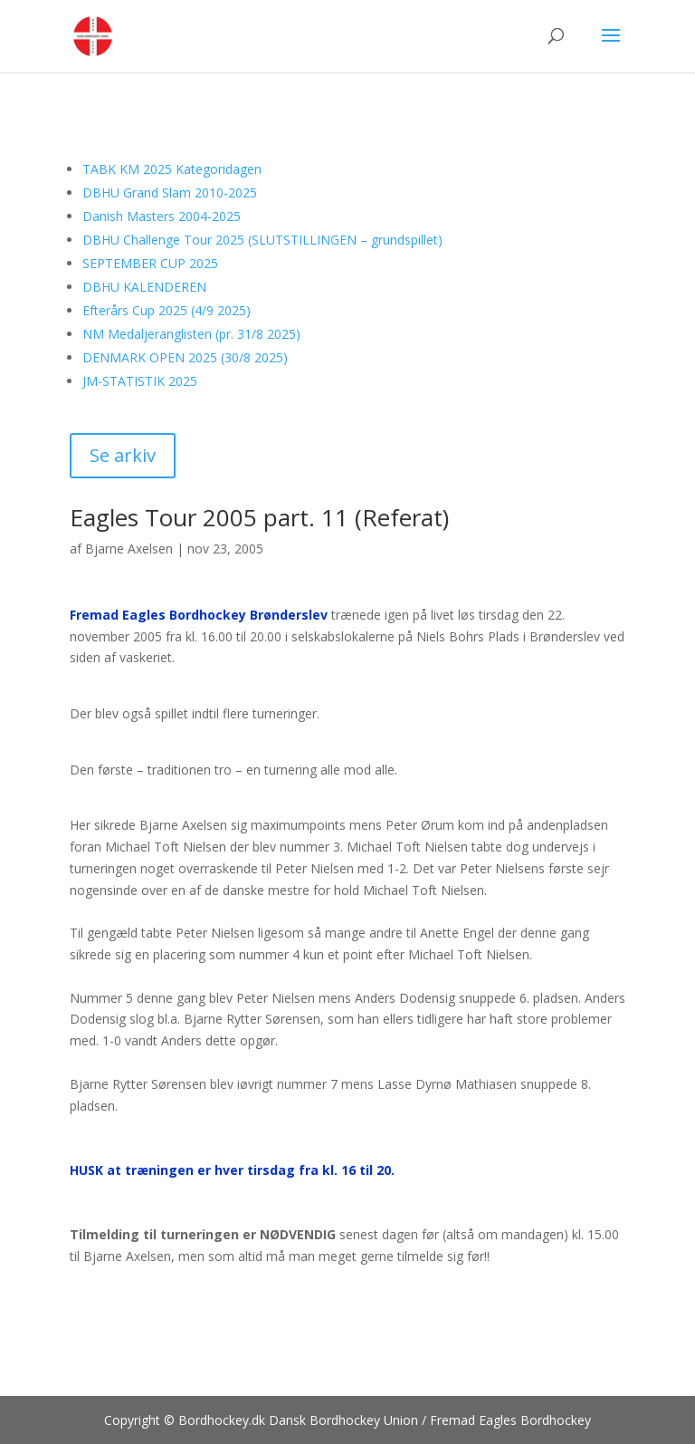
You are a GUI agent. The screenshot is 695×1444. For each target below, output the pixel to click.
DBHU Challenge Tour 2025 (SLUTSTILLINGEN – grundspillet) (262, 239)
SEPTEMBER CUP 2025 (150, 263)
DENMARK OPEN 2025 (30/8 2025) (185, 357)
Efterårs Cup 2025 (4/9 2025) (166, 310)
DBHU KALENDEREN (144, 286)
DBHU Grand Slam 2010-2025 (169, 192)
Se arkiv (123, 455)
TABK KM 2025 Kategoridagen (172, 169)
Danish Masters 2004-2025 (161, 216)
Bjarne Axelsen (129, 548)
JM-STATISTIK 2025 (139, 381)
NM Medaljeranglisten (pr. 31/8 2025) (191, 333)
